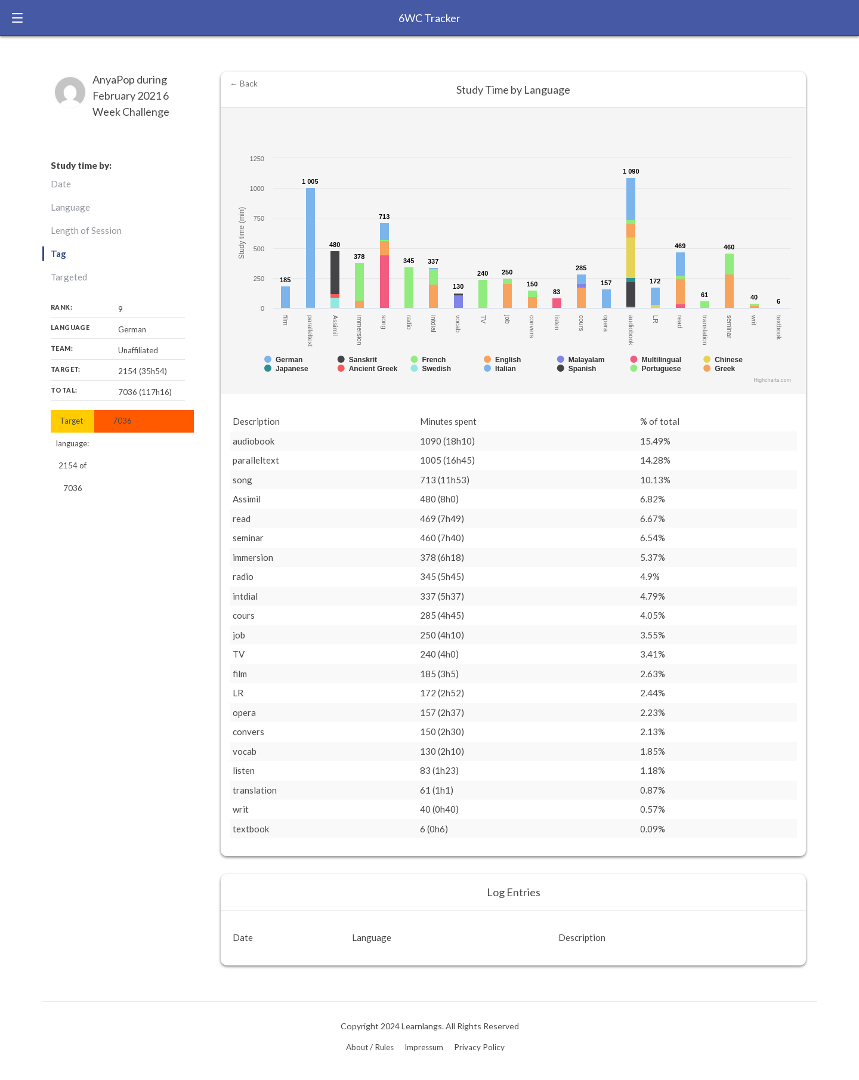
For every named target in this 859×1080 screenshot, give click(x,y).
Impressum (423, 1047)
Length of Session (86, 230)
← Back (244, 83)
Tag (58, 253)
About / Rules (370, 1047)
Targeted (69, 276)
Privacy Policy (479, 1047)
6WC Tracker (429, 17)
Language (70, 207)
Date (61, 183)
